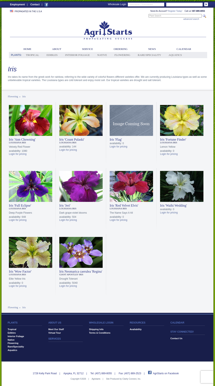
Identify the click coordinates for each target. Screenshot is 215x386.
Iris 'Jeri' (64, 205)
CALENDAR (177, 322)
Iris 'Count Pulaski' (71, 139)
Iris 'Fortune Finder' (173, 139)
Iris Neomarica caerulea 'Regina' (80, 271)
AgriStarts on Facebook (166, 373)
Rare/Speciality (149, 54)
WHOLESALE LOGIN (101, 322)
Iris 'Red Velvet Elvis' (124, 205)
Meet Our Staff (56, 329)
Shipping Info (96, 329)
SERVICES (54, 338)
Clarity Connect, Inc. (131, 379)
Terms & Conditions (99, 333)
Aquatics (175, 54)
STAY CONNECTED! (182, 331)
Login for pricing (17, 154)
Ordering (120, 49)
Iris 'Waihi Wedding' (173, 205)
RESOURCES (137, 322)
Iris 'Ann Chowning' (22, 139)
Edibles (51, 54)
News (152, 49)
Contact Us (176, 338)
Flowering (122, 54)
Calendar (184, 49)
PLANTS (13, 322)
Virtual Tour (54, 333)
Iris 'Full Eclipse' (20, 205)
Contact (35, 4)
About (56, 49)
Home (27, 49)
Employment (17, 4)
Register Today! (175, 11)
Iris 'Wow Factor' (20, 271)
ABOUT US (54, 322)
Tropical (32, 54)
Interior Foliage (77, 54)
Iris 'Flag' (116, 139)
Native (102, 54)
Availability (136, 329)
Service (87, 49)
